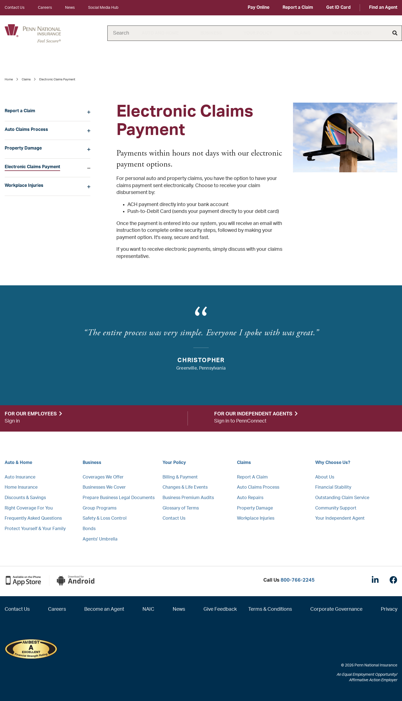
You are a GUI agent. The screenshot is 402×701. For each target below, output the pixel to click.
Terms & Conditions (270, 609)
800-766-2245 (298, 580)
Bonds (89, 529)
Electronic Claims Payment (32, 167)
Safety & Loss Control (105, 518)
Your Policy (258, 33)
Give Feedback (220, 609)
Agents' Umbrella (100, 539)
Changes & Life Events (185, 487)
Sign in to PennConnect (240, 421)
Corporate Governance (336, 609)
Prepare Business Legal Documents (119, 498)
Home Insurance (21, 487)
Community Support (335, 508)
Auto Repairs (250, 498)
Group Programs (99, 508)
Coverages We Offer (103, 477)
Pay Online (258, 7)
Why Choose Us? (351, 33)
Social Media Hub (103, 8)
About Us (324, 477)
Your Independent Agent (340, 518)
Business (211, 33)
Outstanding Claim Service (342, 498)
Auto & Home (18, 462)
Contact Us (14, 8)
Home (9, 79)
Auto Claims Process (26, 129)
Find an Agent (383, 7)
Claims (302, 33)
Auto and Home (160, 33)
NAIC (148, 609)
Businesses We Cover (104, 487)
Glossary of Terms (181, 508)
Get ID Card (338, 7)
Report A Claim (252, 477)
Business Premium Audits (188, 498)
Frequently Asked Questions (33, 518)
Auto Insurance (20, 477)
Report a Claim (298, 7)
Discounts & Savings (25, 498)
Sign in (12, 421)
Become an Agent (104, 609)
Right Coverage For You (29, 508)
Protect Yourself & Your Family (35, 529)
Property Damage (23, 148)
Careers (45, 8)
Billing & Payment (180, 477)
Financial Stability (333, 487)
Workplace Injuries (24, 185)
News (70, 8)
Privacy (389, 609)
